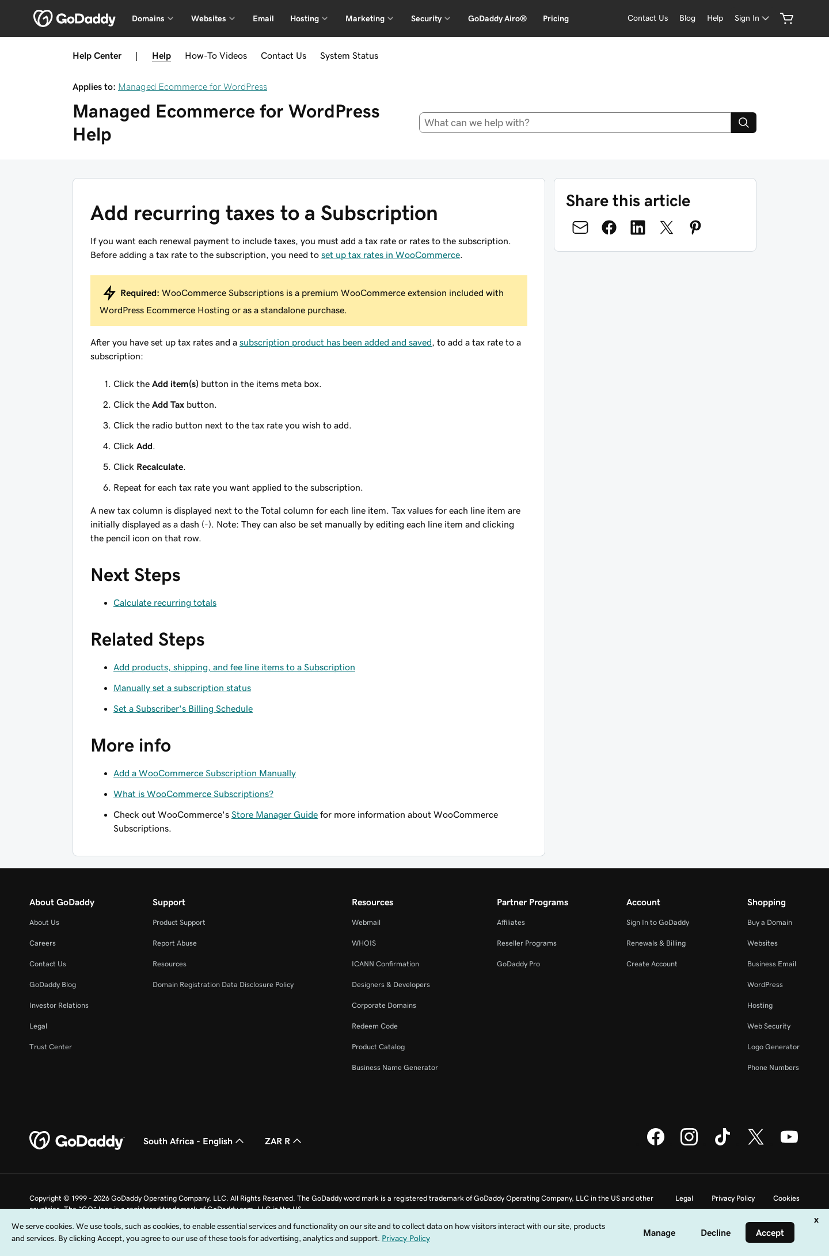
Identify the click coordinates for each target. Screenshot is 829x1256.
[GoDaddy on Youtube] (789, 1143)
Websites (762, 943)
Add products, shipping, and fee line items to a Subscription (234, 666)
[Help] (715, 18)
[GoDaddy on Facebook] (655, 1143)
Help (161, 55)
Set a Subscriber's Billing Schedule (183, 708)
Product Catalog (378, 1046)
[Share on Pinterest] (695, 227)
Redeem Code (375, 1026)
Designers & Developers (391, 984)
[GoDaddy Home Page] (77, 1141)
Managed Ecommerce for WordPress (192, 86)
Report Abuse (175, 943)
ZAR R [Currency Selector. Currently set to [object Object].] (284, 1141)
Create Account (652, 963)
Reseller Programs (527, 943)
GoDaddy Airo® (497, 18)
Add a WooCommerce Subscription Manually (204, 772)
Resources (170, 963)
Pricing (556, 18)
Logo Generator (773, 1046)
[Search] (743, 122)
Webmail (366, 922)
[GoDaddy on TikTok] (722, 1143)
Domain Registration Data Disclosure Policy (223, 984)
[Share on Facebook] (609, 227)
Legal (38, 1026)
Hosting (760, 1005)
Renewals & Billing (656, 943)
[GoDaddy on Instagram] (689, 1143)
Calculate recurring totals (164, 602)
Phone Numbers (773, 1067)
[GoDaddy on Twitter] (756, 1143)
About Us (44, 922)
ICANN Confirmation (385, 963)
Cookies (786, 1198)
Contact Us (283, 55)
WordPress (765, 984)
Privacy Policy (733, 1198)
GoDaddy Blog (52, 984)
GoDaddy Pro (518, 963)
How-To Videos (216, 55)
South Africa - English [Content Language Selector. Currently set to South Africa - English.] (194, 1141)
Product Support (179, 922)
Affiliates (511, 922)
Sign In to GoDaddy (657, 922)
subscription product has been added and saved (335, 342)
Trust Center (50, 1046)
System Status (349, 55)
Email (263, 18)
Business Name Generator (395, 1067)
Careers (42, 943)
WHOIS (364, 943)
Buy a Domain (769, 922)
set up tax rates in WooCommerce (390, 254)
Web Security (768, 1026)
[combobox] (575, 122)
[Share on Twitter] (666, 227)
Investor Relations (59, 1005)
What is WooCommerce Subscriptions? (193, 793)
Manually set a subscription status (182, 687)
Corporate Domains (384, 1005)
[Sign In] (753, 18)
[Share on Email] (580, 227)
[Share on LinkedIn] (637, 227)
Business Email (771, 963)
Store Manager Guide (274, 814)
